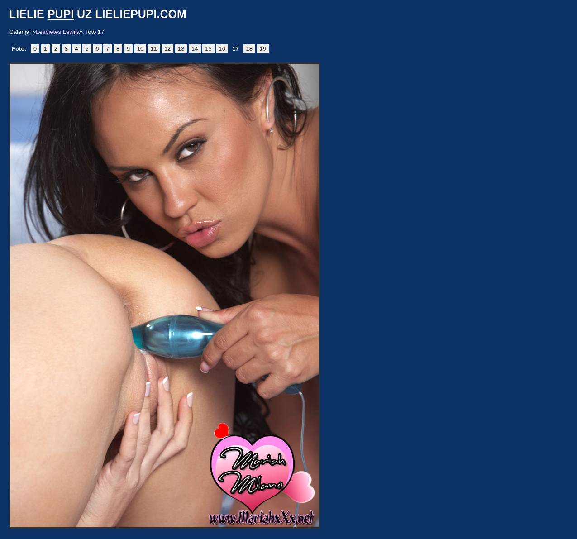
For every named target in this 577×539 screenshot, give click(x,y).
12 (167, 48)
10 (140, 48)
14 (194, 48)
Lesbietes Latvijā (58, 32)
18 (249, 48)
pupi (61, 14)
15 (208, 48)
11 (154, 48)
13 (181, 48)
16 (222, 48)
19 (263, 48)
